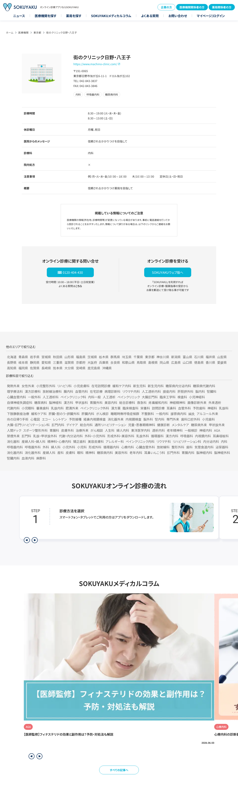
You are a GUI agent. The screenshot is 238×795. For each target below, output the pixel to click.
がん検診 (102, 413)
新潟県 (176, 356)
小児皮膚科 (81, 385)
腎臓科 (211, 391)
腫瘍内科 (169, 391)
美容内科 (111, 402)
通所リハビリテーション (110, 424)
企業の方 (166, 7)
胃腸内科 (188, 452)
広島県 (176, 362)
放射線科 (163, 447)
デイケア (72, 424)
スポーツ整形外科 (35, 430)
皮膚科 (70, 452)
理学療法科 (15, 391)
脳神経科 (55, 402)
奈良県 (115, 362)
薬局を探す (73, 15)
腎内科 (159, 419)
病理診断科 (112, 391)
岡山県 (164, 362)
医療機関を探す (45, 15)
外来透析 (214, 402)
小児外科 (68, 447)
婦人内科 (122, 430)
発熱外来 (13, 385)
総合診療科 (127, 402)
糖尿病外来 (199, 424)
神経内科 (205, 430)
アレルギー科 (115, 441)
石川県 (199, 356)
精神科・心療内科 (59, 441)
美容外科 (121, 452)
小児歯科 (208, 419)
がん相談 (96, 430)
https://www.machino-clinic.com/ (95, 64)
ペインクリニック (128, 397)
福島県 (80, 356)
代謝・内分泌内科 (71, 435)
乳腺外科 (142, 435)
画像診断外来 (196, 402)
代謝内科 (13, 408)
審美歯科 (42, 408)
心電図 (35, 419)
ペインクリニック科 (73, 397)
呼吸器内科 (15, 447)
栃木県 (103, 356)
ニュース (19, 15)
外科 (46, 447)
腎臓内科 (13, 458)
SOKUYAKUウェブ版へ (167, 272)
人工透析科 (51, 397)
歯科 (189, 447)
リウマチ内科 (131, 391)
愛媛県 (222, 362)
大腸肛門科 (150, 397)
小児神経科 (197, 397)
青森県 (23, 356)
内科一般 (94, 397)
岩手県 (34, 356)
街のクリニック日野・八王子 (61, 32)
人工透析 (109, 397)
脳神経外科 (222, 452)
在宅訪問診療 (100, 385)
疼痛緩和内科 (158, 402)
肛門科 (26, 435)
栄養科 (145, 408)
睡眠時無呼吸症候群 (125, 413)
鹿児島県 (93, 368)
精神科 (90, 452)
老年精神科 (175, 430)
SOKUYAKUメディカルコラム (111, 15)
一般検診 (191, 430)
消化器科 (13, 441)
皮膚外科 (67, 430)
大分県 (69, 368)
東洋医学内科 (140, 430)
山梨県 (222, 356)
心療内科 (127, 447)
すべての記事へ (119, 770)
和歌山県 (128, 362)
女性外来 (28, 385)
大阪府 (92, 362)
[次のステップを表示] (35, 540)
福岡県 (23, 368)
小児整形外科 (45, 385)
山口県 (187, 362)
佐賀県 (34, 368)
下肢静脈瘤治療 (18, 413)
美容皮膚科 (96, 441)
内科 (224, 441)
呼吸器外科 (33, 447)
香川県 (210, 362)
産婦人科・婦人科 (33, 441)
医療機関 (23, 32)
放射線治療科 (52, 391)
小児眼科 (28, 408)
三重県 (57, 362)
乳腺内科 (57, 408)
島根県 (153, 362)
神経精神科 (177, 402)
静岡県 (34, 362)
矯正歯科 (79, 441)
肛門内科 (58, 424)
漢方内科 (172, 435)
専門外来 (172, 419)
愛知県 (46, 362)
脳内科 (200, 391)
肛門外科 (173, 452)
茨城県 (92, 356)
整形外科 (178, 447)
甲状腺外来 (217, 424)
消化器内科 (15, 452)
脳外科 (148, 419)
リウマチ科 (163, 441)
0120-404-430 (73, 272)
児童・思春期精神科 (141, 424)
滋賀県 (69, 362)
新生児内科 (156, 385)
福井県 (210, 356)
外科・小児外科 (95, 435)
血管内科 (81, 391)
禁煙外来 (13, 435)
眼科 (80, 452)
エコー (46, 419)
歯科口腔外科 (190, 419)
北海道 (11, 356)
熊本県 (57, 368)
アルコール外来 (207, 413)
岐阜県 (23, 362)
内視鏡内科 (203, 435)
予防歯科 (199, 408)
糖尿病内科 (105, 452)
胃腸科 (54, 430)
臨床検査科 (130, 408)
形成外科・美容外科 (120, 435)
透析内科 (158, 430)
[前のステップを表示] (27, 540)
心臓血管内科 (16, 397)
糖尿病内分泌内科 (178, 385)
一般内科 (162, 413)
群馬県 (115, 356)
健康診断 (163, 424)
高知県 (11, 368)
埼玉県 (126, 356)
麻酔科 (41, 458)
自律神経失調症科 (19, 402)
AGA (217, 430)
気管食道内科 (204, 447)
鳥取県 (141, 362)
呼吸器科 (186, 435)
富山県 (187, 356)
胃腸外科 (96, 402)
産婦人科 (49, 452)
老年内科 (136, 452)
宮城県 (46, 356)
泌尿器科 (222, 447)
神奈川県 (162, 356)
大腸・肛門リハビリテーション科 (28, 424)
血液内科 (28, 458)
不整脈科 (147, 413)
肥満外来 (72, 408)
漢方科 (68, 402)
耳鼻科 (171, 408)
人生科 (109, 430)
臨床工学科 (168, 397)
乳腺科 (223, 408)
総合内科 (86, 424)
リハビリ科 (64, 385)
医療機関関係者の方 (191, 7)
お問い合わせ (177, 15)
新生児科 (139, 385)
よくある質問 (150, 15)
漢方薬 (116, 408)
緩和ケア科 (39, 413)
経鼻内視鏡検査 (94, 419)
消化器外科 (33, 452)
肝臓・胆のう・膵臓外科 (64, 413)
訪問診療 (158, 408)
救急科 (142, 402)
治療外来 (82, 430)
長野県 (11, 362)
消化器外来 (116, 419)
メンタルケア (180, 424)
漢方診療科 (33, 391)
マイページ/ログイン (211, 15)
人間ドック (14, 430)
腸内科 (68, 391)
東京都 (37, 32)
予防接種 (75, 419)
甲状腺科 (81, 402)
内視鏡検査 (133, 419)
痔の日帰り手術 (17, 419)
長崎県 (46, 368)
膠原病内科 (178, 413)
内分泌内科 (211, 441)
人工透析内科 (151, 391)
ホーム (9, 32)
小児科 (82, 447)
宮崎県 (80, 368)
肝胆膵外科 (185, 391)
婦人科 (55, 447)
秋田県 (57, 356)
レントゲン (60, 419)
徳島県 (199, 362)
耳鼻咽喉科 (221, 435)
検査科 (182, 397)
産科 (60, 452)
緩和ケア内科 (121, 385)
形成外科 (95, 447)
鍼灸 (191, 413)
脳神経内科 (204, 452)
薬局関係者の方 (221, 7)
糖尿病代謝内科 (204, 385)
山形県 (69, 356)
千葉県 (138, 356)
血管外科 (184, 408)
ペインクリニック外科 (94, 408)
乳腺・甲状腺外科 (45, 435)
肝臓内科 (88, 413)
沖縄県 (107, 368)
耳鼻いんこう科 (154, 452)
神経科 (212, 408)
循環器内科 (111, 447)
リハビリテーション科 (187, 441)
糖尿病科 (40, 402)
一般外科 (34, 397)
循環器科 (157, 435)
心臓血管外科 (145, 447)
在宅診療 (96, 391)
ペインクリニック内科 (140, 441)
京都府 (80, 362)
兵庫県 (103, 362)
